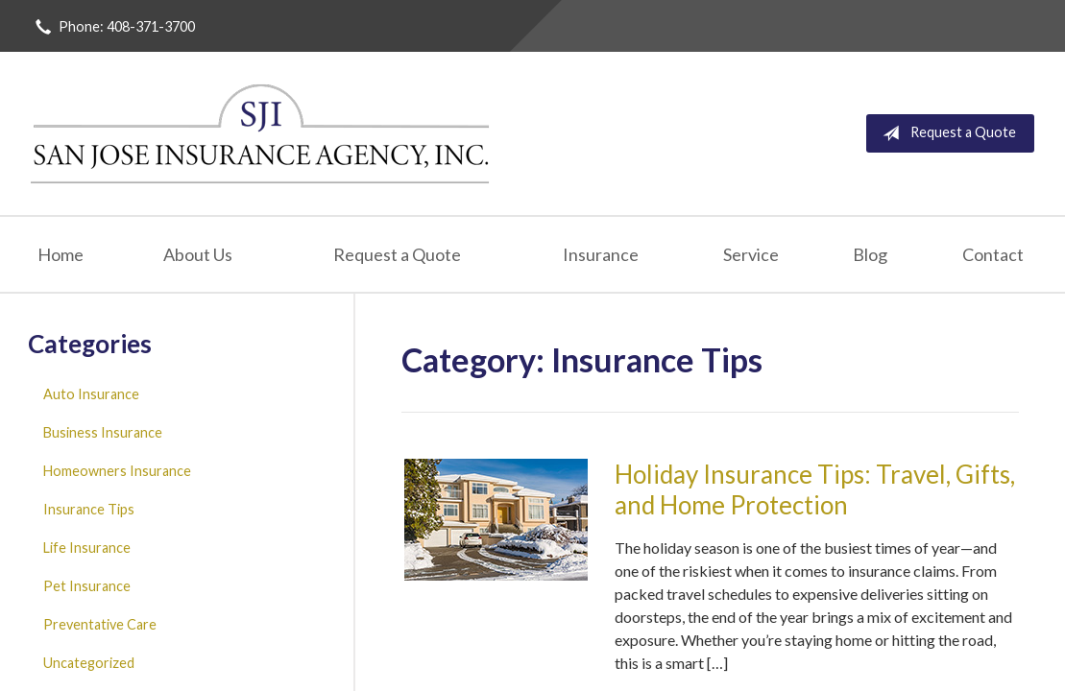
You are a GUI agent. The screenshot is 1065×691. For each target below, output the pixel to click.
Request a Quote (945, 133)
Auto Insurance (91, 394)
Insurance (601, 254)
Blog (870, 254)
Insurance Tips (88, 509)
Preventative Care (100, 624)
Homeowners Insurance (117, 471)
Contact (993, 254)
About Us (197, 254)
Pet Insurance (87, 586)
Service (751, 254)
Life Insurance (87, 547)
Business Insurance (102, 432)
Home (60, 254)
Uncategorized (88, 663)
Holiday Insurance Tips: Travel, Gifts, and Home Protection (815, 490)
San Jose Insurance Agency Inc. (261, 133)
